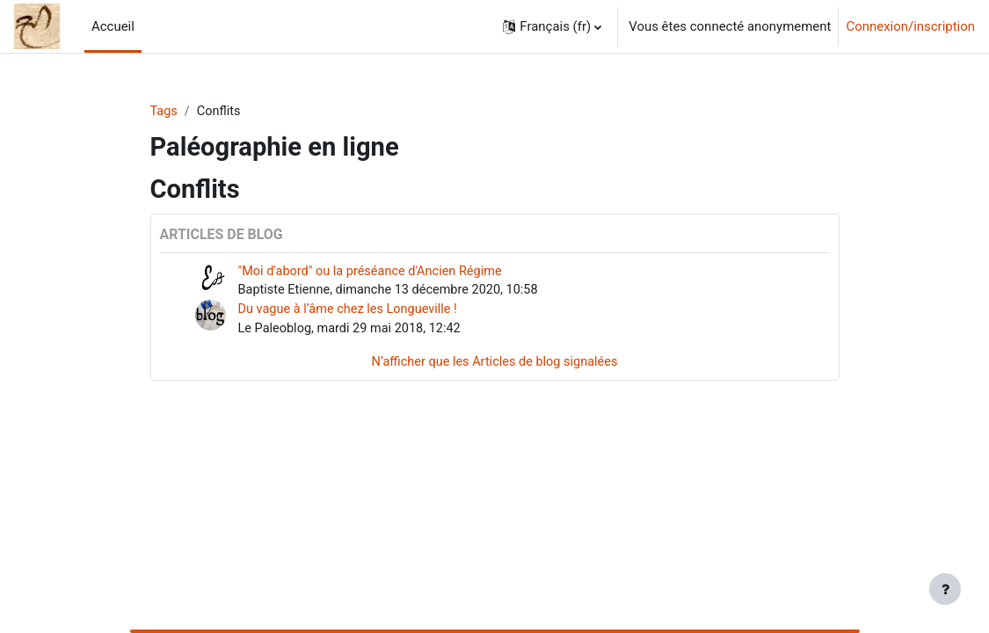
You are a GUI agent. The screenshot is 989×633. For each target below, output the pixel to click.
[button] (552, 26)
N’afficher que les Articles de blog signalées (494, 365)
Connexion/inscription (910, 26)
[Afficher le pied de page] (945, 589)
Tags (164, 112)
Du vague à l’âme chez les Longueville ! (351, 311)
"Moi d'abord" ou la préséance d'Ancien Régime (374, 272)
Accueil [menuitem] (113, 26)
